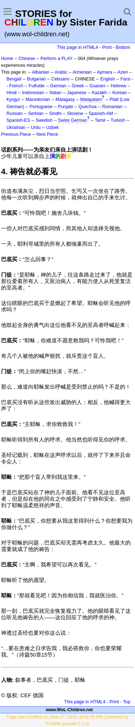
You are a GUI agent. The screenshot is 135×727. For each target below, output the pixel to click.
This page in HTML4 (77, 47)
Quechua (87, 106)
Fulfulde (37, 85)
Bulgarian (36, 79)
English (107, 79)
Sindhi (55, 113)
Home (7, 58)
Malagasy (65, 99)
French (16, 85)
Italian (56, 92)
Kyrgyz (13, 99)
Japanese (76, 92)
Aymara (104, 72)
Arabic (61, 72)
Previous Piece (16, 134)
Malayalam (91, 99)
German (58, 85)
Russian (14, 113)
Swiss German (72, 120)
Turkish (118, 120)
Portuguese (41, 106)
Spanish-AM (101, 113)
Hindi (11, 92)
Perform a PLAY (56, 58)
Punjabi (65, 106)
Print (107, 47)
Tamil (100, 120)
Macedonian (38, 99)
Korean (119, 92)
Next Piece (47, 134)
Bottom (123, 47)
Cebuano (60, 79)
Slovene (75, 113)
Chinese (26, 58)
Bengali (14, 79)
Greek (78, 85)
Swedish (44, 120)
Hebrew (118, 85)
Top (126, 701)
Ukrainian (16, 127)
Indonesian (33, 92)
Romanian (112, 106)
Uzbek (52, 127)
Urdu (36, 127)
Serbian (36, 113)
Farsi (126, 79)
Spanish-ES (18, 120)
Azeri (122, 72)
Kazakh (99, 92)
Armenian (81, 72)
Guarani (97, 85)
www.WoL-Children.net (69, 709)
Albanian (40, 72)
